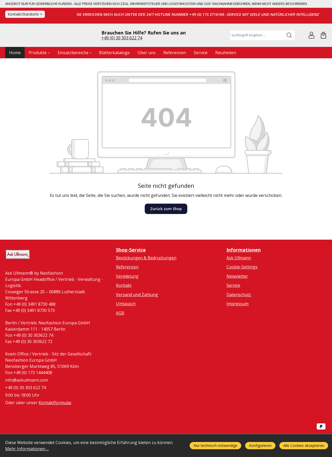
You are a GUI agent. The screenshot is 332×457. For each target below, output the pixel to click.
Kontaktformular (55, 425)
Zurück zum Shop (166, 230)
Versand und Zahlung (137, 316)
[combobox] (257, 46)
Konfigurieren (260, 445)
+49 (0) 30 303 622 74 (121, 48)
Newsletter (237, 298)
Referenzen (127, 288)
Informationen (243, 271)
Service (233, 307)
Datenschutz (238, 316)
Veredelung (127, 298)
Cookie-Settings (242, 288)
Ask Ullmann (238, 279)
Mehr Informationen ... (27, 449)
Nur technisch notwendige (215, 445)
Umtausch (126, 325)
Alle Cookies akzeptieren (303, 445)
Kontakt (124, 307)
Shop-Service (131, 271)
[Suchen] (289, 46)
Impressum (237, 325)
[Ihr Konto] (311, 45)
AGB (120, 334)
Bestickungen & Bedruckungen (146, 279)
